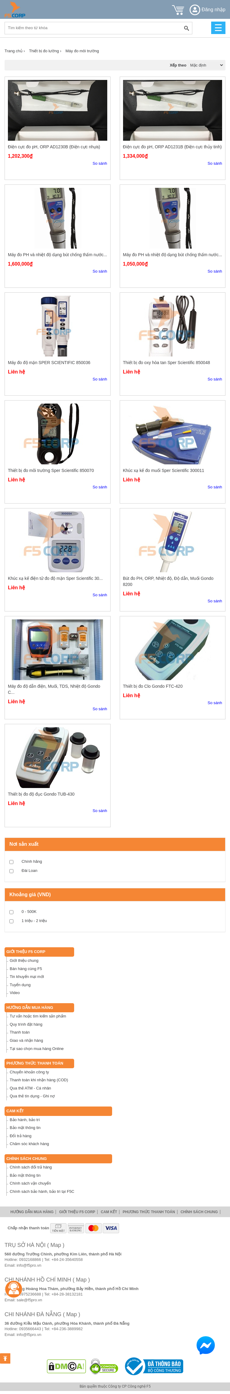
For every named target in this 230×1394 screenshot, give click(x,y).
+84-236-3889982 (67, 1329)
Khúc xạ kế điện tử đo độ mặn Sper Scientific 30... (55, 578)
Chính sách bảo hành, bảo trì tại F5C (42, 1191)
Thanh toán (20, 1032)
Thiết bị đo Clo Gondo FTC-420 (153, 686)
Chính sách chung (26, 1158)
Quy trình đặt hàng (26, 1024)
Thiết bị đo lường (45, 51)
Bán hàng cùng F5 (26, 968)
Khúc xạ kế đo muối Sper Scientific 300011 (163, 470)
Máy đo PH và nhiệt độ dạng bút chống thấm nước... (57, 254)
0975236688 (30, 1294)
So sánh (100, 163)
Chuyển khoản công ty (29, 1072)
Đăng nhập (207, 9)
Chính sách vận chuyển (30, 1183)
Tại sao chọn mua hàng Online (37, 1048)
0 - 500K (29, 911)
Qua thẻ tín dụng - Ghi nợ (32, 1096)
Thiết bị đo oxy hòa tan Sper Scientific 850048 (166, 362)
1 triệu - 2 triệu (34, 920)
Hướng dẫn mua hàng (29, 1007)
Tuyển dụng (20, 985)
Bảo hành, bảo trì (25, 1119)
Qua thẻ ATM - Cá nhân (30, 1088)
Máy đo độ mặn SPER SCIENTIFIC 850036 (49, 362)
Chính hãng (32, 861)
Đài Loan (29, 870)
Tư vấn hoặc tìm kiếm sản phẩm (38, 1016)
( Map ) (55, 1245)
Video (15, 992)
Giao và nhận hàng (26, 1040)
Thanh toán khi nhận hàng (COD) (39, 1080)
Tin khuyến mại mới (27, 976)
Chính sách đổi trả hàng (31, 1167)
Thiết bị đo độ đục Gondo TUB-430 (41, 794)
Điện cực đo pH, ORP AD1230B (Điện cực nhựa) (54, 146)
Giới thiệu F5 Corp (25, 951)
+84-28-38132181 (67, 1294)
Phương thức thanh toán (34, 1063)
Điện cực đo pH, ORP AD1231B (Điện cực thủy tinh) (172, 146)
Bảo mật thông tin (25, 1127)
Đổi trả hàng (20, 1136)
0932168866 (30, 1259)
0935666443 (30, 1329)
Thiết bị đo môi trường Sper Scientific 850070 (51, 470)
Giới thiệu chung (24, 960)
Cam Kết (15, 1111)
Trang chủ (15, 51)
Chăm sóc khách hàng (29, 1143)
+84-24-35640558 (67, 1259)
